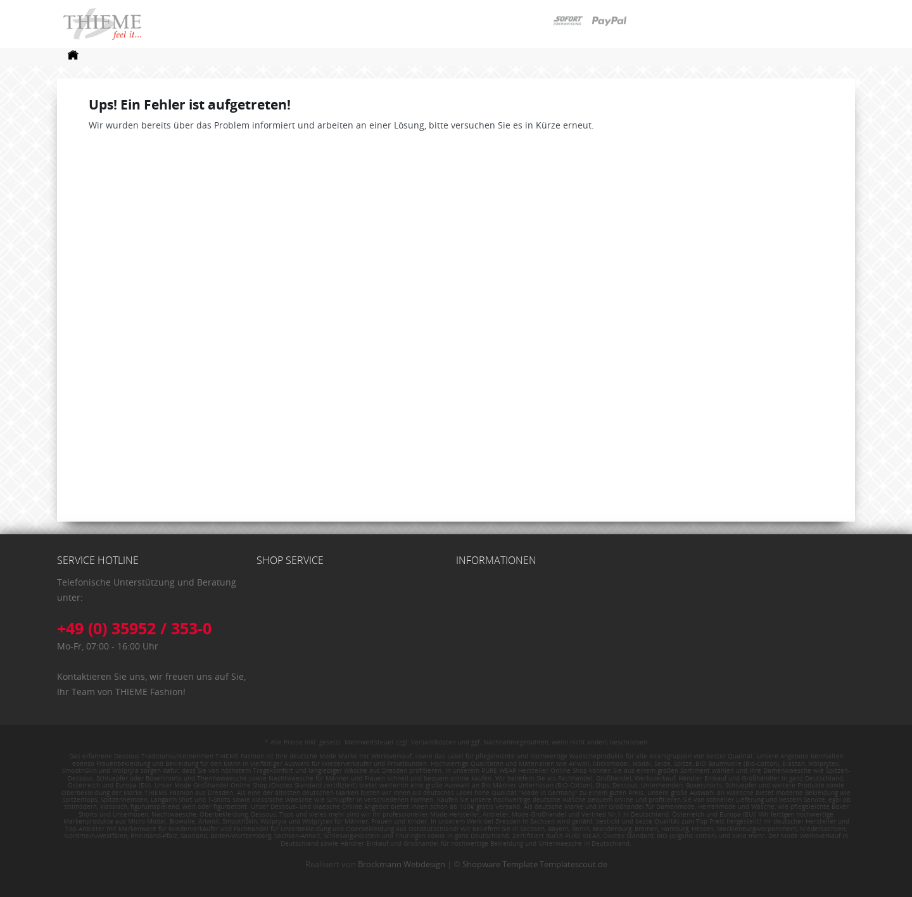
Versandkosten (433, 741)
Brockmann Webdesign (401, 864)
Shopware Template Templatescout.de (534, 864)
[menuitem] (73, 58)
